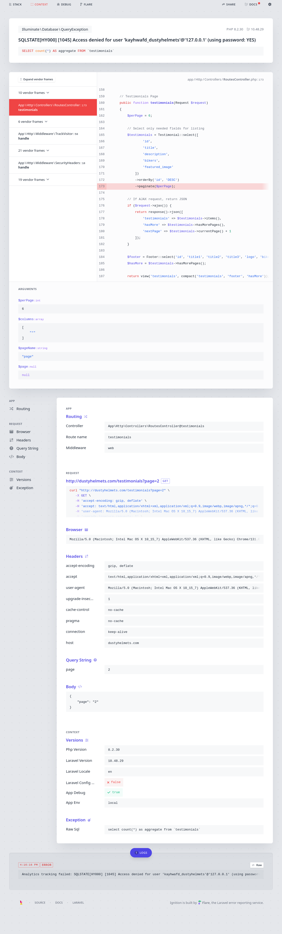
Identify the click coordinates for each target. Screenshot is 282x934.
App (12, 401)
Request (15, 424)
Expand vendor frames (36, 79)
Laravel (78, 902)
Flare (204, 902)
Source (40, 902)
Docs (59, 902)
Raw (257, 865)
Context (16, 472)
